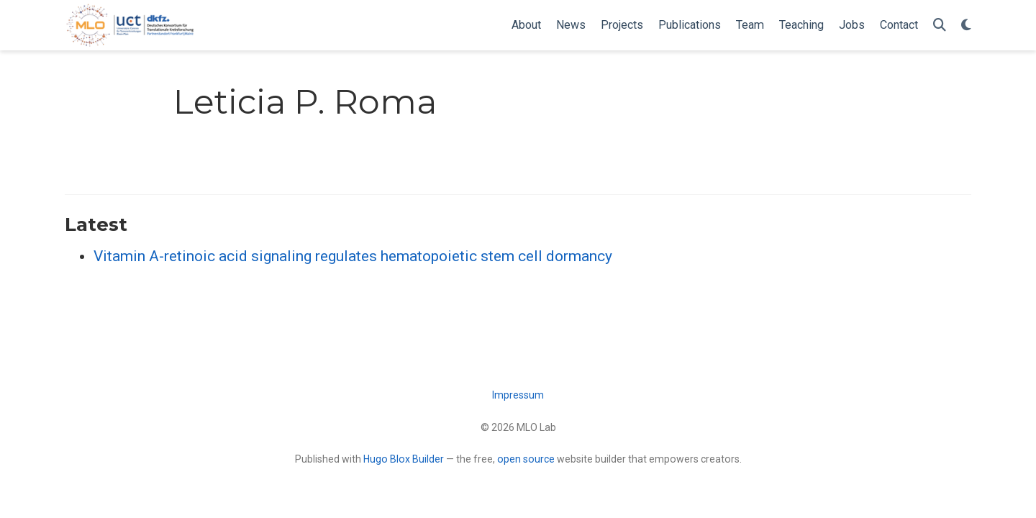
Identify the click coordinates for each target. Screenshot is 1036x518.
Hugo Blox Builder (403, 459)
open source (526, 459)
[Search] (939, 25)
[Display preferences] (966, 25)
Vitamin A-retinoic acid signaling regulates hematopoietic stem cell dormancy (353, 256)
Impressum (518, 395)
